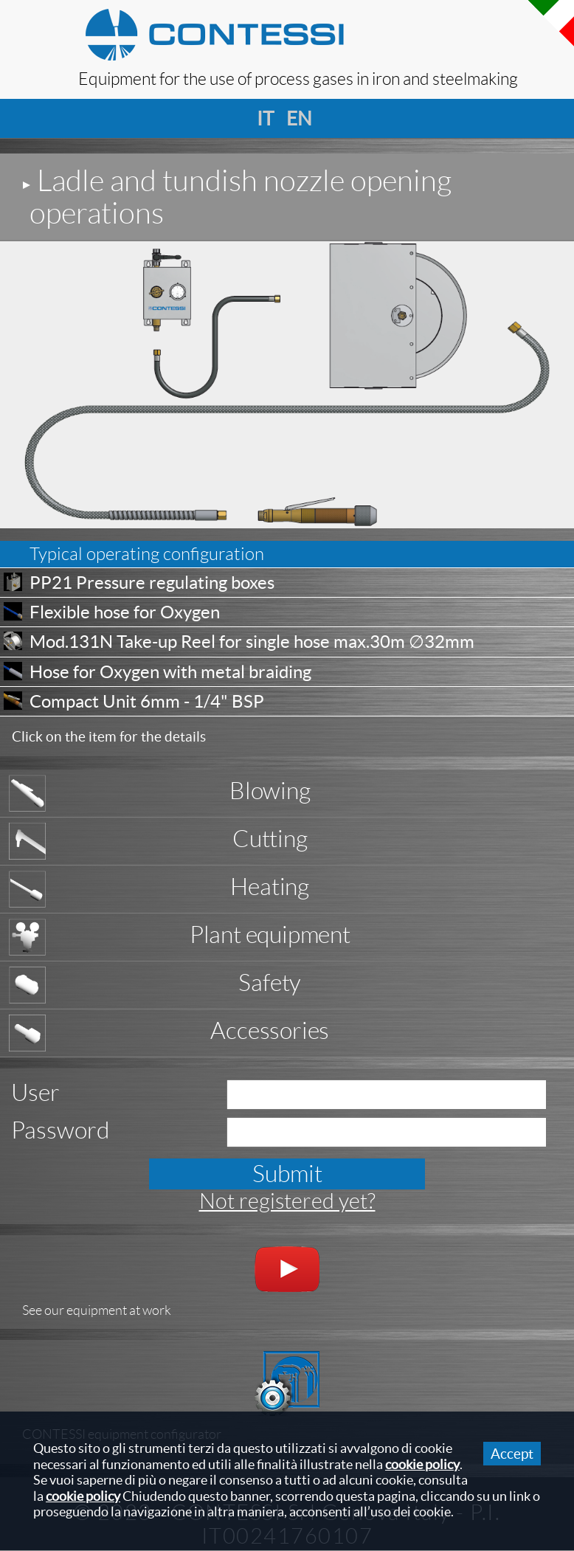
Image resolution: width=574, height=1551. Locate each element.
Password (60, 1130)
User (35, 1093)
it (263, 118)
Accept (512, 1453)
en (293, 118)
